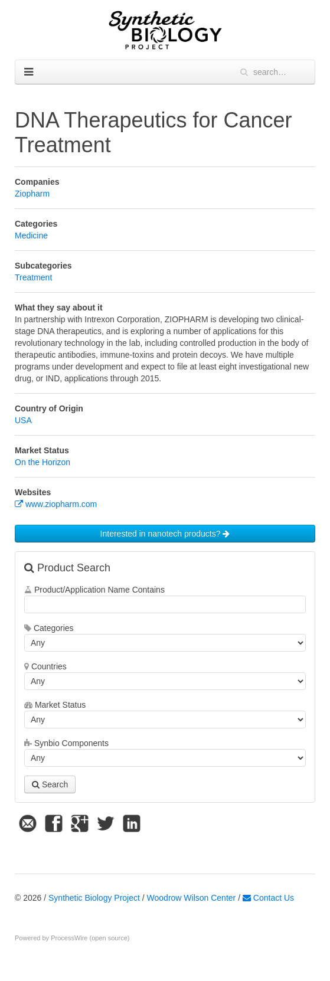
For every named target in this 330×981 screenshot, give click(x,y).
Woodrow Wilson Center (191, 897)
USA (23, 420)
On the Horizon (42, 462)
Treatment (33, 277)
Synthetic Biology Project (94, 897)
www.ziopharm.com (56, 504)
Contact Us (268, 897)
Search (50, 784)
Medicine (31, 235)
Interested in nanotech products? (165, 533)
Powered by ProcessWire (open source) (72, 937)
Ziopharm (32, 193)
